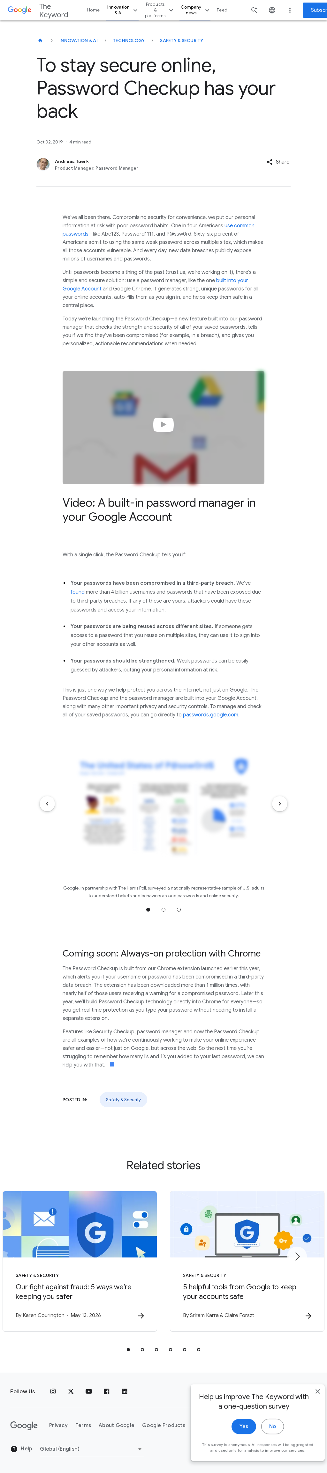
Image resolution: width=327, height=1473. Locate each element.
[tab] (128, 1350)
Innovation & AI (123, 10)
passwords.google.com (210, 715)
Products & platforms (160, 10)
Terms (83, 1425)
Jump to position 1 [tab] (148, 909)
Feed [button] (222, 10)
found (78, 592)
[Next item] (279, 803)
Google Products (163, 1425)
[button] (278, 162)
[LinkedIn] (124, 1391)
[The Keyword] (40, 40)
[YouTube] (88, 1391)
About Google (116, 1425)
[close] (307, 1433)
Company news (196, 10)
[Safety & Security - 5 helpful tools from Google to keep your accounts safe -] (247, 1261)
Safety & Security (181, 40)
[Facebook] (106, 1391)
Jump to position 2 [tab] (163, 909)
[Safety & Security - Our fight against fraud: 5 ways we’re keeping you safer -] (80, 1261)
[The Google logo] (24, 1425)
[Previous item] (47, 803)
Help (21, 1449)
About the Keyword (217, 1425)
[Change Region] (92, 1449)
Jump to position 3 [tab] (178, 909)
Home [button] (93, 10)
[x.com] (71, 1391)
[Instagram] (53, 1391)
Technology (129, 40)
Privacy (58, 1425)
